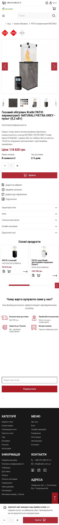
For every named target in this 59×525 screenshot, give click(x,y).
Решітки (5, 445)
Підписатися (29, 389)
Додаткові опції (8, 232)
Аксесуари (6, 448)
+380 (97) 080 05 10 (43, 460)
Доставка (6, 471)
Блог (33, 426)
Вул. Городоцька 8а (39, 488)
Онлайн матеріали (10, 226)
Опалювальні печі (9, 429)
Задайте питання (13, 189)
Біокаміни (6, 441)
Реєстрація (36, 437)
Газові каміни (7, 426)
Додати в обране (13, 185)
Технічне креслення (10, 220)
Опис (4, 214)
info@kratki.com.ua (43, 464)
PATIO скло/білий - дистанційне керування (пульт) (42, 262)
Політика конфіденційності (13, 464)
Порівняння (36, 433)
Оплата (5, 475)
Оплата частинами (9, 479)
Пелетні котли (7, 433)
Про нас (34, 422)
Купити (32, 175)
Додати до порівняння (16, 194)
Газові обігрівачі (21, 24)
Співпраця (6, 468)
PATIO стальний (9, 260)
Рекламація (6, 490)
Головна (3, 24)
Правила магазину (9, 460)
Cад (9, 24)
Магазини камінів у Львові (13, 494)
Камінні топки (7, 422)
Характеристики (9, 207)
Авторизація (36, 441)
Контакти (35, 445)
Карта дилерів (8, 487)
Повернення (7, 483)
